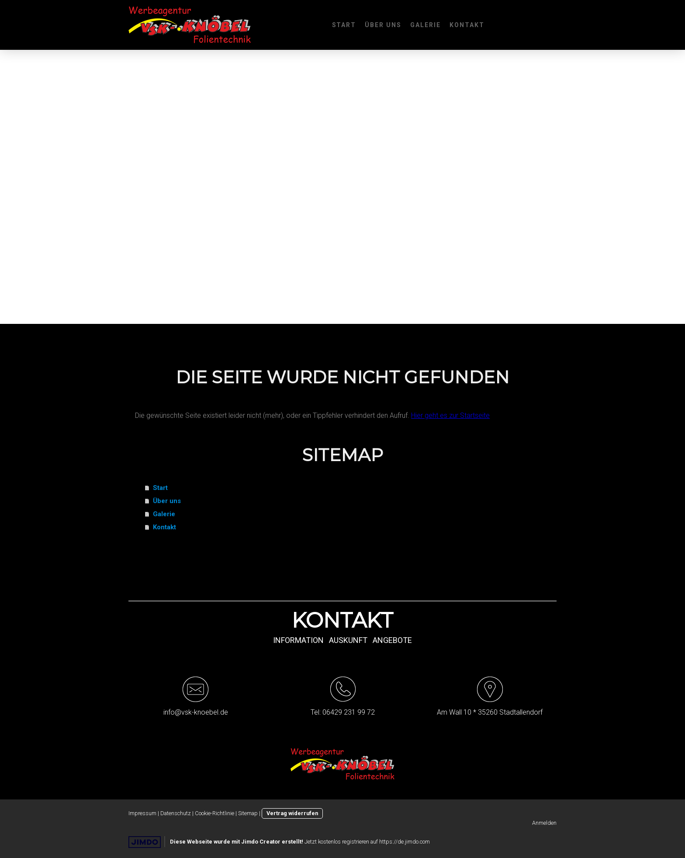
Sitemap (248, 813)
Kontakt (467, 24)
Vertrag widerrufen (292, 813)
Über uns (383, 24)
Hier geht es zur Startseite (450, 415)
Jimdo (144, 842)
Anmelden (544, 823)
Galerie (425, 24)
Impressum (142, 813)
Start (344, 24)
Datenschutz (175, 813)
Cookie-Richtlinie (214, 813)
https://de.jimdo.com (404, 841)
